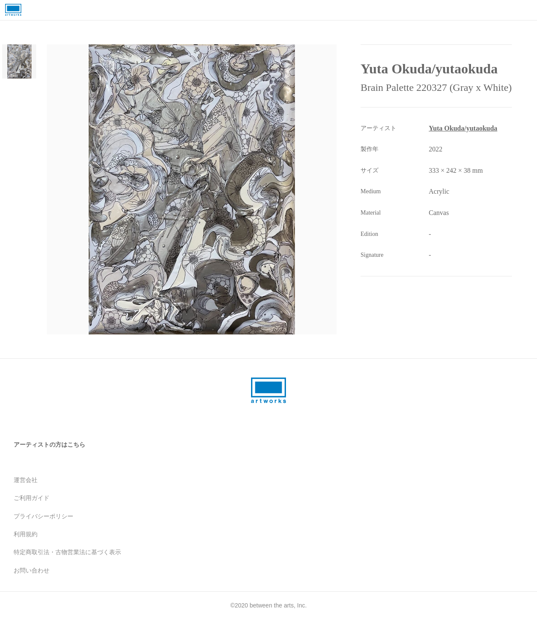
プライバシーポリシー (43, 516)
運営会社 (26, 480)
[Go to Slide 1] (19, 61)
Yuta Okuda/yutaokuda (463, 128)
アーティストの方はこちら (49, 444)
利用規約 (26, 534)
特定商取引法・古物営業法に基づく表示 (67, 552)
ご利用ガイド (31, 497)
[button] (192, 189)
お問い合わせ (31, 570)
